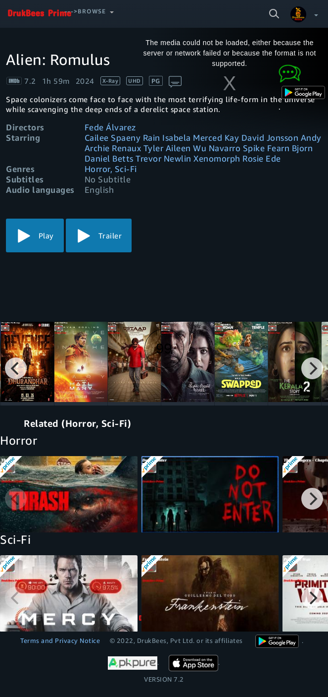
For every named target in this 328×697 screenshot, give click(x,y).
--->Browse (85, 11)
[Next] (312, 368)
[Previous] (16, 368)
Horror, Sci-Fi (111, 169)
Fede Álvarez (110, 127)
